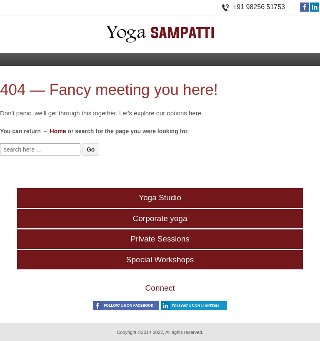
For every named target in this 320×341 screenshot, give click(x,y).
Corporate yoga (160, 218)
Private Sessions (160, 238)
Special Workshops (160, 259)
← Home (54, 131)
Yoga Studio (160, 197)
